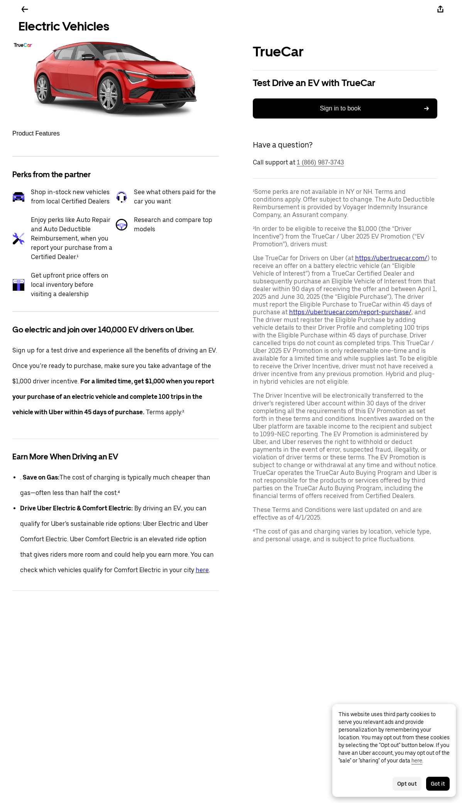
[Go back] (24, 9)
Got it (438, 784)
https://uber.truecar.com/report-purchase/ (350, 312)
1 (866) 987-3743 (320, 162)
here (202, 570)
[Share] (440, 9)
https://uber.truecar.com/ (391, 258)
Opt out (407, 784)
